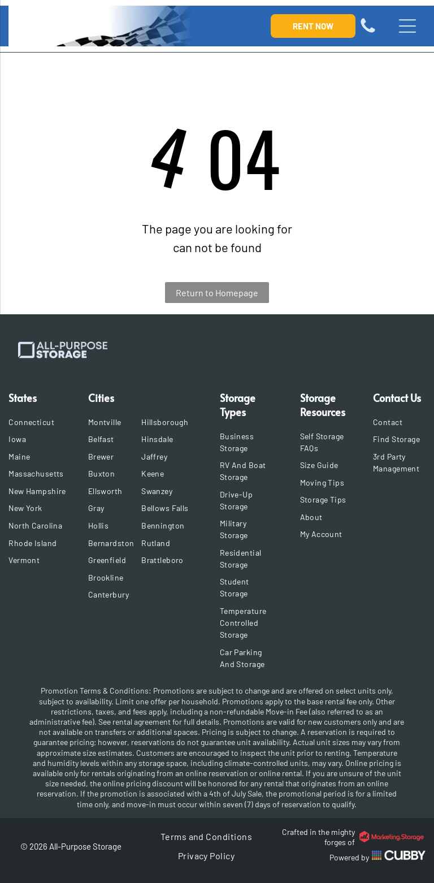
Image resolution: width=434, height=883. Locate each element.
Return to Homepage (217, 292)
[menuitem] (37, 422)
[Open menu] (407, 26)
